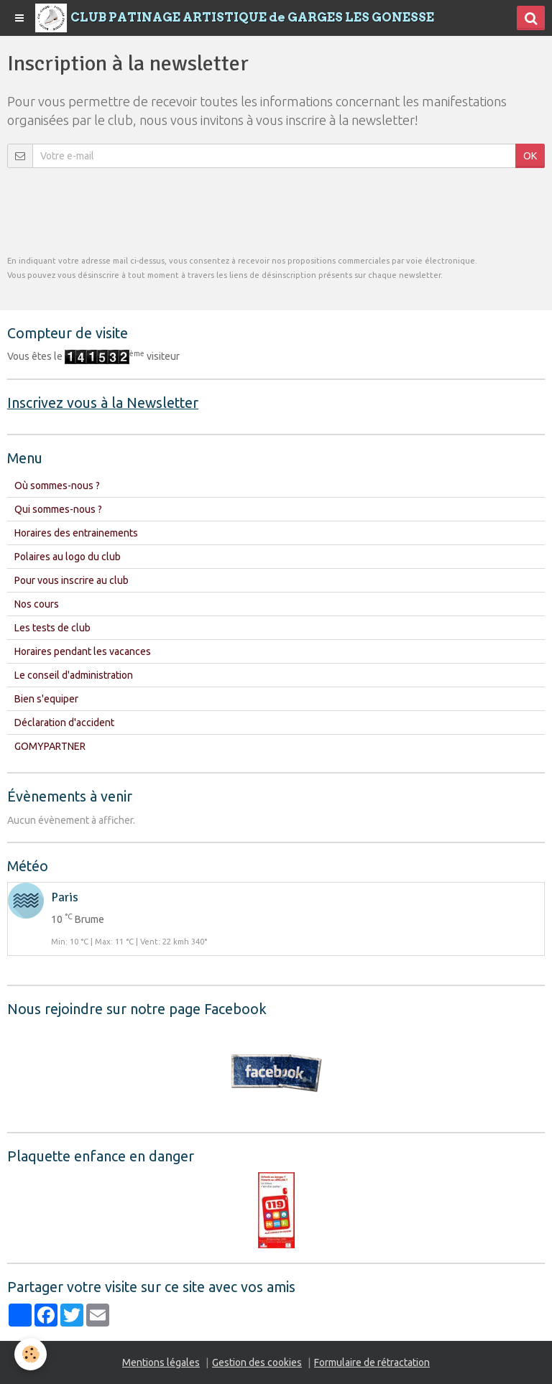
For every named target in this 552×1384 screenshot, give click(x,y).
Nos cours (36, 604)
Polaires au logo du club (67, 556)
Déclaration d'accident (64, 722)
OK (530, 156)
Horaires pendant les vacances (82, 651)
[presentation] (116, 210)
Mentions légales (161, 1362)
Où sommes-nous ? (57, 485)
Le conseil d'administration (73, 675)
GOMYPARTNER (50, 746)
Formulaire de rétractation (372, 1362)
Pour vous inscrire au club (71, 580)
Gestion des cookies (257, 1362)
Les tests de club (52, 627)
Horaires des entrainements (76, 533)
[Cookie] (30, 1354)
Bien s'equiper (46, 699)
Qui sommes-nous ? (58, 509)
